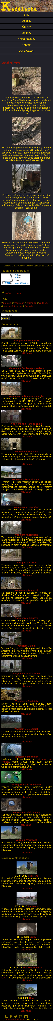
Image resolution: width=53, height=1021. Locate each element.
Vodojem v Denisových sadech (26, 368)
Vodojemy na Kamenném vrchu (26, 396)
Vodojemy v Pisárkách (26, 507)
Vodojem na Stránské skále (26, 424)
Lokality (26, 20)
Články (26, 26)
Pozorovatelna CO (33, 967)
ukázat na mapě (11, 293)
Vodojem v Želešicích (26, 729)
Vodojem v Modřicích (26, 757)
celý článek (26, 353)
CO (3, 977)
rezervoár (19, 303)
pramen (7, 303)
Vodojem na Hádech (26, 535)
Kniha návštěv (26, 38)
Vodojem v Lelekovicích (26, 812)
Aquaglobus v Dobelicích (26, 784)
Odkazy (26, 32)
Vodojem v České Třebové (26, 673)
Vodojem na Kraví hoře (27, 340)
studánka (31, 303)
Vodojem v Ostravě (26, 840)
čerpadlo (29, 306)
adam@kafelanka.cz (15, 1019)
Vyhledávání (26, 51)
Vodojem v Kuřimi (26, 562)
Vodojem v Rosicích (26, 701)
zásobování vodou (12, 306)
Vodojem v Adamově (26, 590)
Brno (26, 14)
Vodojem (33, 876)
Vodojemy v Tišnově (26, 618)
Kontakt (26, 44)
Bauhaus (33, 906)
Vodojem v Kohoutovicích (26, 479)
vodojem (43, 303)
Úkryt (32, 998)
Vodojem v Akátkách (26, 451)
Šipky (33, 937)
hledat (5, 319)
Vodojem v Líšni (26, 646)
